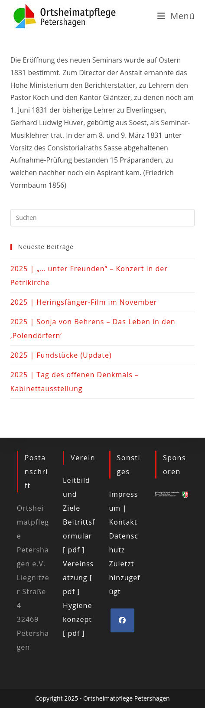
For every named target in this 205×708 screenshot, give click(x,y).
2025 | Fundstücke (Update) (61, 355)
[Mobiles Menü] (176, 16)
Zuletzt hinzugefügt (124, 577)
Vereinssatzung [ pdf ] (78, 577)
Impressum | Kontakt (123, 508)
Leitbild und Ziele (76, 494)
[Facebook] (122, 620)
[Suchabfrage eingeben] (102, 217)
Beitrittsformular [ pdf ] (79, 536)
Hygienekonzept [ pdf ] (77, 619)
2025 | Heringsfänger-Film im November (83, 302)
